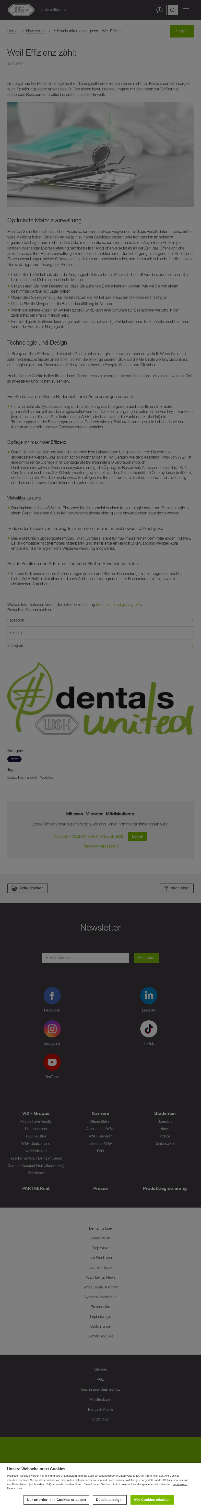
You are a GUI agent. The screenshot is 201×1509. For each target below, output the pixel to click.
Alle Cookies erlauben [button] (152, 1500)
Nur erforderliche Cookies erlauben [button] (56, 1500)
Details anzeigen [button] (110, 1500)
